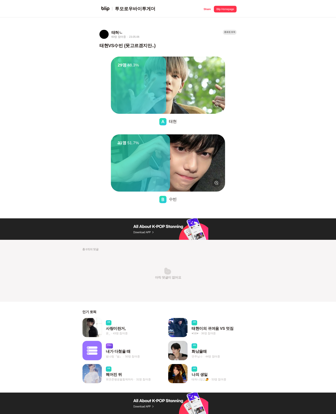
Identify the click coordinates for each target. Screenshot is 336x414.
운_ (108, 333)
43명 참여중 (120, 333)
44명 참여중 (213, 356)
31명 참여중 (143, 379)
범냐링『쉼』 (114, 356)
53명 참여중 (219, 379)
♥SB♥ (195, 333)
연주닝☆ (197, 356)
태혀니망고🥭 (200, 379)
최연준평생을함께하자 (119, 379)
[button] (207, 9)
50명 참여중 (132, 356)
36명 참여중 (208, 333)
